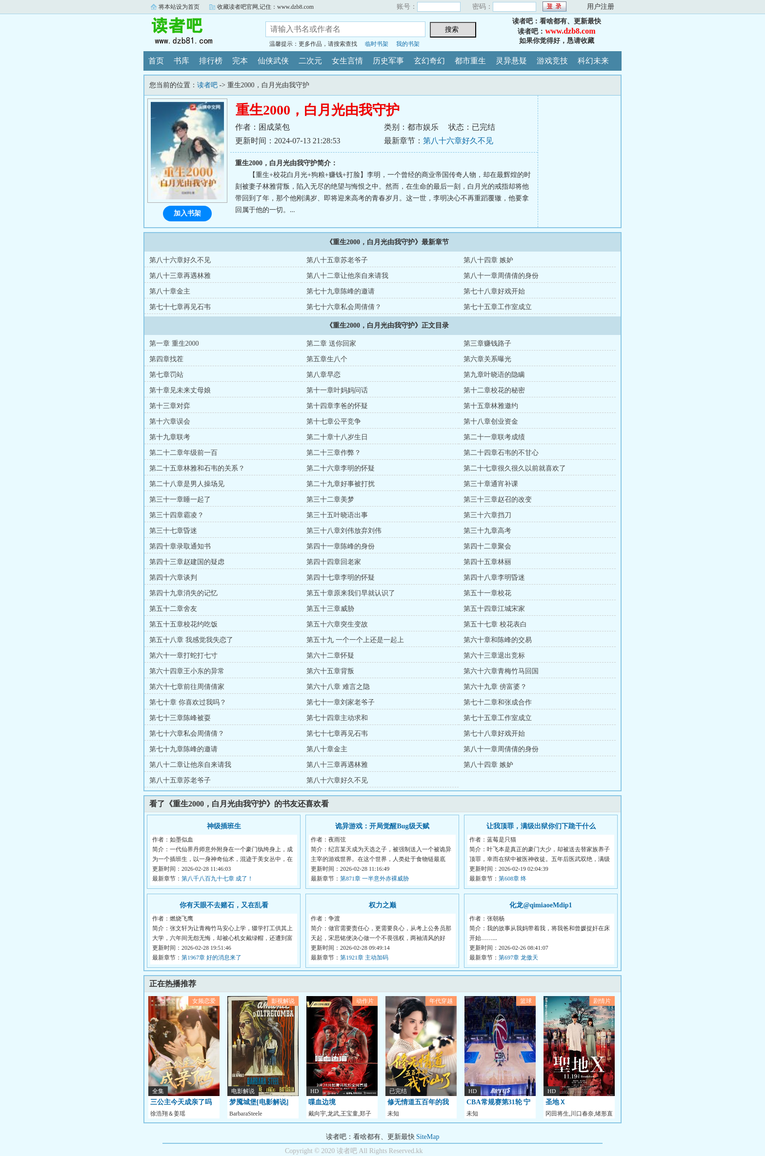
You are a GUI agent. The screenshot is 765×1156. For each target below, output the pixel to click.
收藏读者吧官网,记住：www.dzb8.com (265, 6)
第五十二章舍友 (173, 608)
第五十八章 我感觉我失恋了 (191, 640)
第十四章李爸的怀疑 (337, 406)
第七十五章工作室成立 (497, 307)
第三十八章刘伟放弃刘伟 (344, 530)
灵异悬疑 (511, 61)
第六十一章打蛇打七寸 (183, 655)
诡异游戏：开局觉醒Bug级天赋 (382, 826)
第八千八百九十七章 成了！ (217, 878)
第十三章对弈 (169, 406)
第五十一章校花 (487, 593)
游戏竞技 (552, 61)
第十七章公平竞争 (333, 421)
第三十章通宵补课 (490, 484)
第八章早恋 (323, 374)
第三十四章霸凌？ (176, 515)
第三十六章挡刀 (487, 515)
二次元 (310, 61)
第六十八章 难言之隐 (338, 686)
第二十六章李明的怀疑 (340, 468)
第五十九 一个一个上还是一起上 (355, 640)
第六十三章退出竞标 (494, 655)
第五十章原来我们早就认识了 (350, 593)
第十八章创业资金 (490, 421)
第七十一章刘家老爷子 (340, 702)
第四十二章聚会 (487, 546)
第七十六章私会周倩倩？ (344, 307)
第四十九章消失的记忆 (183, 593)
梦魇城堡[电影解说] (258, 1102)
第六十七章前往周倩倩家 (186, 686)
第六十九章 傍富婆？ (495, 686)
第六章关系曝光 (487, 359)
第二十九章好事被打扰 (340, 484)
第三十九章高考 (487, 530)
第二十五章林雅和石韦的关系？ (197, 468)
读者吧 (197, 31)
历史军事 (388, 61)
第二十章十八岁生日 (337, 437)
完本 (240, 61)
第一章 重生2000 (174, 343)
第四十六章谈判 (173, 577)
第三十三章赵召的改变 (497, 499)
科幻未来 (593, 61)
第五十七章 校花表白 (495, 624)
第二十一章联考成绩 (494, 437)
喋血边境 (322, 1102)
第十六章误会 (169, 421)
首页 (156, 61)
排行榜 (210, 61)
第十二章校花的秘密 (494, 390)
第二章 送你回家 (331, 343)
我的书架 (408, 43)
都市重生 (470, 61)
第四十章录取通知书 (180, 546)
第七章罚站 (166, 374)
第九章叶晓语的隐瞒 (494, 374)
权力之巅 (382, 905)
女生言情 (347, 61)
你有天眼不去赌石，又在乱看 (224, 905)
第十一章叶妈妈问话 (337, 390)
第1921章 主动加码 (364, 957)
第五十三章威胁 (330, 608)
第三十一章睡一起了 (180, 499)
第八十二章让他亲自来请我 (347, 275)
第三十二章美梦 (330, 499)
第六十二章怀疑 (330, 655)
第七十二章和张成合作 (497, 702)
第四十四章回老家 (333, 562)
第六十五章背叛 (330, 671)
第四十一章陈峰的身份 (340, 546)
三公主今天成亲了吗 (181, 1102)
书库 (181, 61)
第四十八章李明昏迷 (494, 577)
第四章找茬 (166, 359)
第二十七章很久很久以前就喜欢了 (514, 468)
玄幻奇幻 (429, 61)
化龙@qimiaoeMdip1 (540, 905)
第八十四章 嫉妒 (488, 260)
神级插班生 (224, 826)
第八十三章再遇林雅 (180, 275)
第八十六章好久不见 (458, 141)
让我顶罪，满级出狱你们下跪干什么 (541, 826)
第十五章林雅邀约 (490, 406)
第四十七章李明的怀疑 (340, 577)
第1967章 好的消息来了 (211, 957)
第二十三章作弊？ (333, 452)
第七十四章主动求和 (337, 718)
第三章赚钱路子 (487, 343)
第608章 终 (512, 878)
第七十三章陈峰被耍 (180, 718)
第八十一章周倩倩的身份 (501, 275)
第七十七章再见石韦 (180, 307)
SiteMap (427, 1136)
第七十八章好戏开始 (494, 291)
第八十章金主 (169, 291)
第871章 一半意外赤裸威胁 (374, 878)
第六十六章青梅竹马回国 (501, 671)
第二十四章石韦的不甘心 (501, 452)
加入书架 (187, 213)
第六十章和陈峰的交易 (497, 640)
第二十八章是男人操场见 (186, 484)
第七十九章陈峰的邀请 (340, 291)
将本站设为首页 (179, 6)
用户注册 (600, 6)
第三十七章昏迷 (173, 530)
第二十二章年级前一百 (183, 452)
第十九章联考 (169, 437)
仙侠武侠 (273, 61)
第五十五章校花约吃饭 (183, 624)
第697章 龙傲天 (518, 957)
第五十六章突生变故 (337, 624)
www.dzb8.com (570, 31)
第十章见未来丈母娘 (180, 390)
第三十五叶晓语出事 (337, 515)
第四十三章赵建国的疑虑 (186, 562)
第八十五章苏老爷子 (337, 260)
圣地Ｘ (555, 1102)
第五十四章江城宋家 (494, 608)
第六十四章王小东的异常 (186, 671)
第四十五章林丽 (487, 562)
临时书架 (376, 43)
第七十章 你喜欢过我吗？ (187, 702)
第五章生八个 (326, 359)
